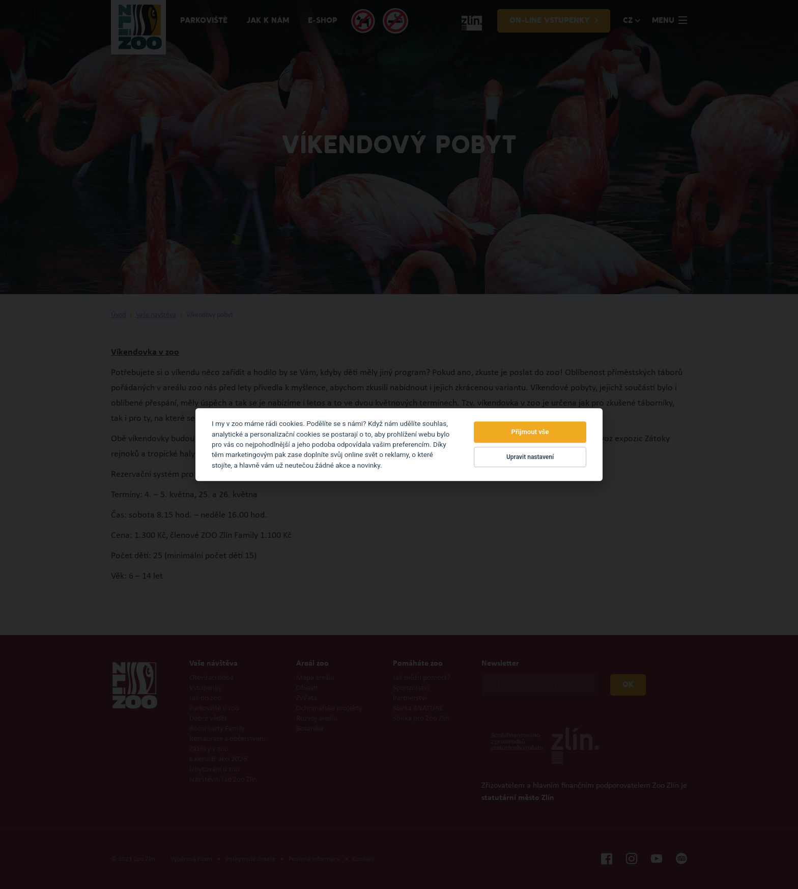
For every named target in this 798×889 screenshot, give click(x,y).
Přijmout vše (530, 432)
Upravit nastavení (530, 457)
